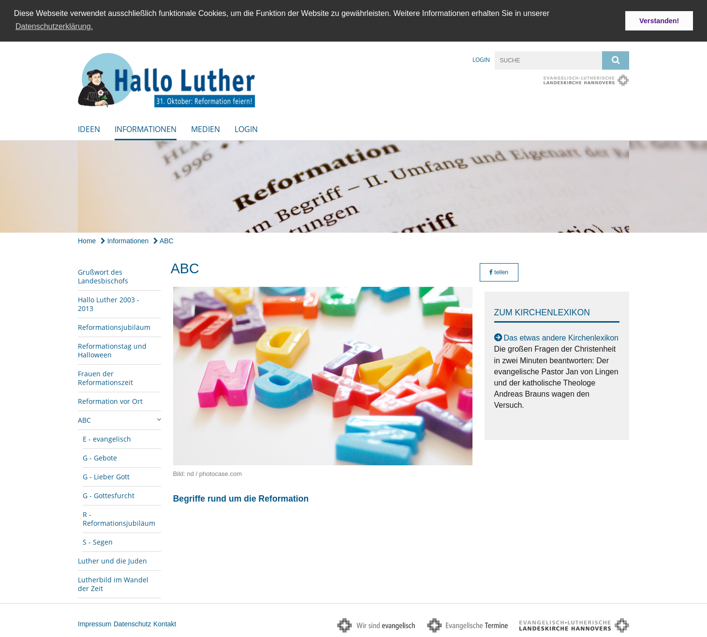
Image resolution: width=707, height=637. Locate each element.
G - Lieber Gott (106, 475)
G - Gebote (100, 456)
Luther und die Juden (112, 559)
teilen (498, 271)
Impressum (94, 623)
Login (481, 59)
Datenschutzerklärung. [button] (54, 26)
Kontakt (164, 623)
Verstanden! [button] (659, 21)
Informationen (146, 128)
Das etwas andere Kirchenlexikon (561, 337)
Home (87, 240)
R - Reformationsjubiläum (119, 518)
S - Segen (98, 541)
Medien (205, 128)
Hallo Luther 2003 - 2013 (108, 303)
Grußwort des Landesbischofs (103, 275)
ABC (163, 240)
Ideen (89, 128)
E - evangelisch (107, 438)
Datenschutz (132, 623)
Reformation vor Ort (110, 400)
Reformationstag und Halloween (112, 349)
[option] (353, 186)
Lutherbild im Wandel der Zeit (113, 583)
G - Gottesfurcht (108, 494)
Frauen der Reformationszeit (105, 377)
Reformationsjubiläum (114, 326)
